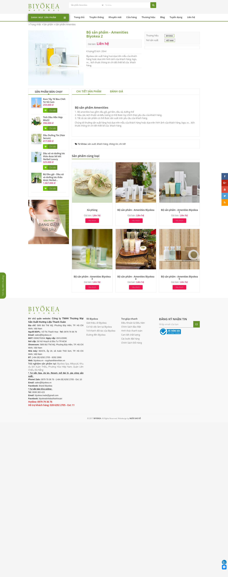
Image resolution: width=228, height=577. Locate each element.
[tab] (89, 92)
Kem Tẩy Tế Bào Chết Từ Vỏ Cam (54, 100)
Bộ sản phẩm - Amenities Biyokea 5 (179, 435)
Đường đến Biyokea (95, 492)
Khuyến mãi (115, 17)
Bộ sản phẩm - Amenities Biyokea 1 (179, 368)
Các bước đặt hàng (130, 496)
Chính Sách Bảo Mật (131, 484)
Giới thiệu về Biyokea (96, 480)
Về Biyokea (92, 476)
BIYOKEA (169, 36)
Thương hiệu (148, 17)
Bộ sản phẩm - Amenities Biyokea (135, 367)
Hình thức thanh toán (131, 488)
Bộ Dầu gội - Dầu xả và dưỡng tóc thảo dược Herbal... (53, 177)
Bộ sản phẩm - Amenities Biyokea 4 (135, 435)
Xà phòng (92, 367)
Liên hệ (191, 17)
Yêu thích (92, 378)
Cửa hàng (131, 17)
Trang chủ (79, 17)
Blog (162, 17)
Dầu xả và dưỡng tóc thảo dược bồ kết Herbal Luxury (54, 156)
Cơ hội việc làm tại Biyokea (99, 484)
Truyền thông (96, 17)
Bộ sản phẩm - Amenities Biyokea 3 (92, 435)
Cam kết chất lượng (130, 492)
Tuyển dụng (176, 17)
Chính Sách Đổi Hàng (131, 500)
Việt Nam (170, 40)
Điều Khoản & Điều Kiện (133, 480)
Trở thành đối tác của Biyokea (100, 488)
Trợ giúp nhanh (129, 476)
